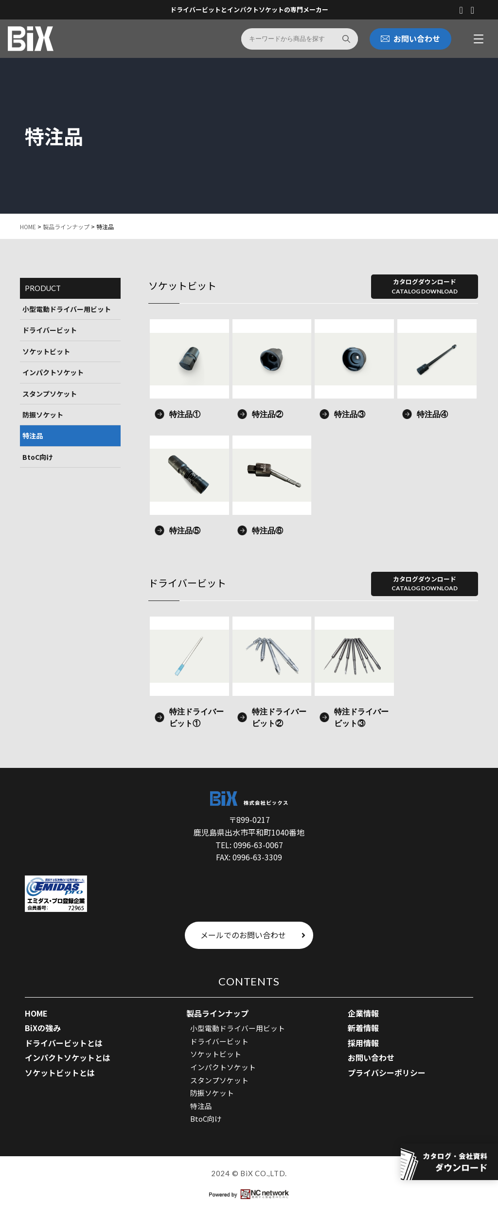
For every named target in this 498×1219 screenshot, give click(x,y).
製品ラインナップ (66, 227)
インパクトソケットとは (67, 1058)
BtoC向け (37, 457)
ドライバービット (49, 330)
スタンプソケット (49, 394)
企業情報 (363, 1013)
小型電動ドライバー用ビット (66, 309)
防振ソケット (42, 415)
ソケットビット (46, 351)
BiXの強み (43, 1028)
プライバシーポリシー (387, 1073)
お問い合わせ (371, 1058)
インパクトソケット (53, 373)
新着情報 (363, 1028)
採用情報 (363, 1043)
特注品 (32, 436)
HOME (28, 227)
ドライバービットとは (64, 1043)
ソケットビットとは (60, 1073)
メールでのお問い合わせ (252, 935)
